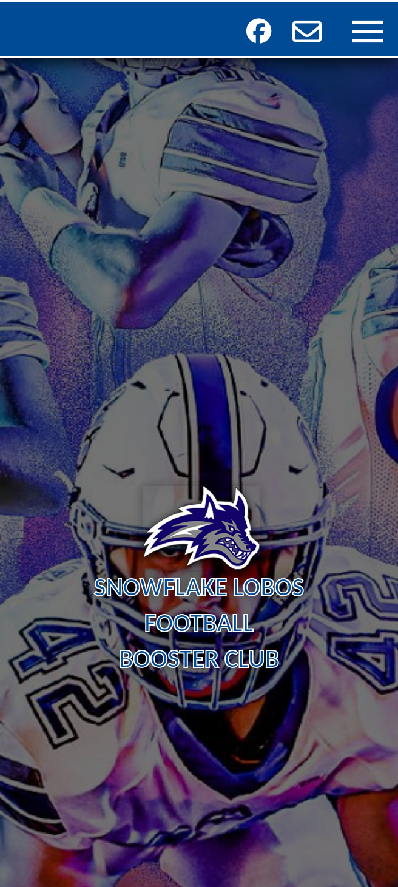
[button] (307, 31)
